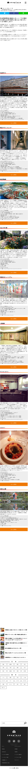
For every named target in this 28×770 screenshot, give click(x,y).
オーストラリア (3, 680)
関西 (17, 664)
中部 (24, 664)
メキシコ (10, 684)
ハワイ (3, 677)
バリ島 (25, 677)
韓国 (10, 677)
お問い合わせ (4, 751)
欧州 (24, 684)
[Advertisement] (14, 56)
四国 (17, 667)
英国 (3, 684)
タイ (10, 680)
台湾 (17, 677)
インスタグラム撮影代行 (18, 754)
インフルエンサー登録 (18, 757)
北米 (17, 684)
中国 (10, 667)
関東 (3, 664)
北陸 (3, 667)
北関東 (10, 664)
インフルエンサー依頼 (5, 757)
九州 (24, 667)
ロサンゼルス (24, 680)
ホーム (3, 746)
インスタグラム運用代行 (5, 754)
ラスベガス (17, 680)
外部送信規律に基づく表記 (5, 762)
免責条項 (16, 751)
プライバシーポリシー (18, 746)
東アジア (3, 687)
